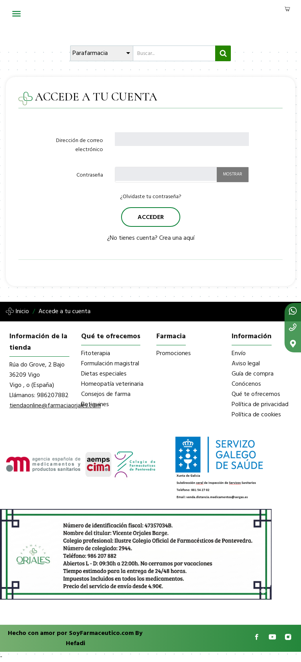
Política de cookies (256, 415)
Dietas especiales (104, 374)
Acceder (151, 217)
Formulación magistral (110, 364)
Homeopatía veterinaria (112, 384)
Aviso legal (246, 364)
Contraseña (89, 175)
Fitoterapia (95, 353)
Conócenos (246, 384)
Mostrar (232, 174)
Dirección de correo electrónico (79, 145)
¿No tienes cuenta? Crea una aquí (150, 238)
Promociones (173, 353)
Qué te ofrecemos (256, 394)
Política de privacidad (260, 404)
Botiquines (95, 404)
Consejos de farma (106, 394)
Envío (239, 353)
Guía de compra (253, 374)
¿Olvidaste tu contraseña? (150, 196)
